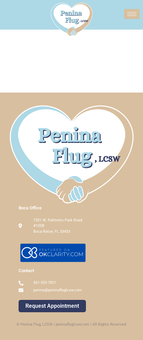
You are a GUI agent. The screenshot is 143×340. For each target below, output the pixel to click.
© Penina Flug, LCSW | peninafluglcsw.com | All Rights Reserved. (71, 324)
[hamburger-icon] (132, 13)
